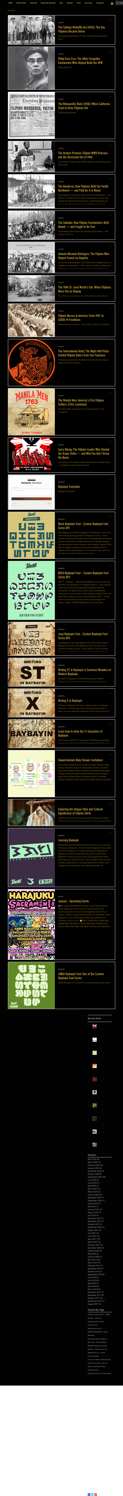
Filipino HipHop (104, 1405)
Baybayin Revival (93, 1353)
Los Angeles (100, 1463)
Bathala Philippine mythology (97, 1346)
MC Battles (103, 1467)
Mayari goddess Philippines (96, 1477)
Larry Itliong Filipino (94, 1460)
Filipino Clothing (93, 1398)
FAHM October (92, 1387)
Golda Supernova (103, 1439)
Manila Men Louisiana (101, 1470)
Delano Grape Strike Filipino (97, 1367)
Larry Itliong (107, 1456)
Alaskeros (98, 1318)
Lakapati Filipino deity (95, 1456)
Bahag (106, 1332)
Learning (105, 1460)
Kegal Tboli (101, 1450)
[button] (22, 3)
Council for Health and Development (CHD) (100, 1360)
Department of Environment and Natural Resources (100, 1374)
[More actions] (111, 20)
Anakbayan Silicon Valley (96, 1322)
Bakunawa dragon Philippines (97, 1339)
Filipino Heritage (93, 1405)
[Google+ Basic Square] (95, 1494)
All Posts (11, 11)
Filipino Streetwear (105, 1415)
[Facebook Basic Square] (89, 1494)
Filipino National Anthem (96, 1411)
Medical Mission (93, 1481)
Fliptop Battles (92, 1439)
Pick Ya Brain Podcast (82, 11)
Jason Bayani (92, 1450)
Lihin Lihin (91, 1463)
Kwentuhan (91, 1453)
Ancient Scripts (93, 1325)
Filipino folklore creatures (96, 1422)
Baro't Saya (91, 1342)
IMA (105, 1446)
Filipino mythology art (95, 1432)
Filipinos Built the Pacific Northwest (99, 1436)
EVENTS (60, 897)
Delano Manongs (93, 1370)
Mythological (97, 1484)
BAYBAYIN (61, 482)
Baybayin (23, 11)
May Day (95, 1474)
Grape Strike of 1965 (94, 1443)
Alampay (90, 1318)
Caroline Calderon (93, 1356)
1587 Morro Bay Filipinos (96, 1315)
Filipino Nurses (92, 1415)
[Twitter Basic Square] (92, 1494)
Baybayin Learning (101, 1349)
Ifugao (109, 1446)
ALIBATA (107, 1315)
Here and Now (106, 1443)
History (35, 11)
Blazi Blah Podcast (60, 11)
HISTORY (61, 23)
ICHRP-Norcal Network (95, 1446)
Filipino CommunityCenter (96, 1401)
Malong (90, 1470)
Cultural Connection (94, 1363)
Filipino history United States (97, 1425)
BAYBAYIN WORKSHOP (95, 1332)
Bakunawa (91, 1335)
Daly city (104, 1363)
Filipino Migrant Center (95, 1408)
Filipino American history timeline (99, 1394)
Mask (89, 1474)
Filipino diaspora (93, 1418)
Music (90, 1484)
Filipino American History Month (98, 1391)
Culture (45, 11)
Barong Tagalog (101, 1342)
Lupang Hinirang (93, 1467)
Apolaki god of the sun (95, 1329)
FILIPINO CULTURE (104, 1387)
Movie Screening (104, 1481)
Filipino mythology (94, 1429)
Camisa (102, 1353)
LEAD (98, 1453)
